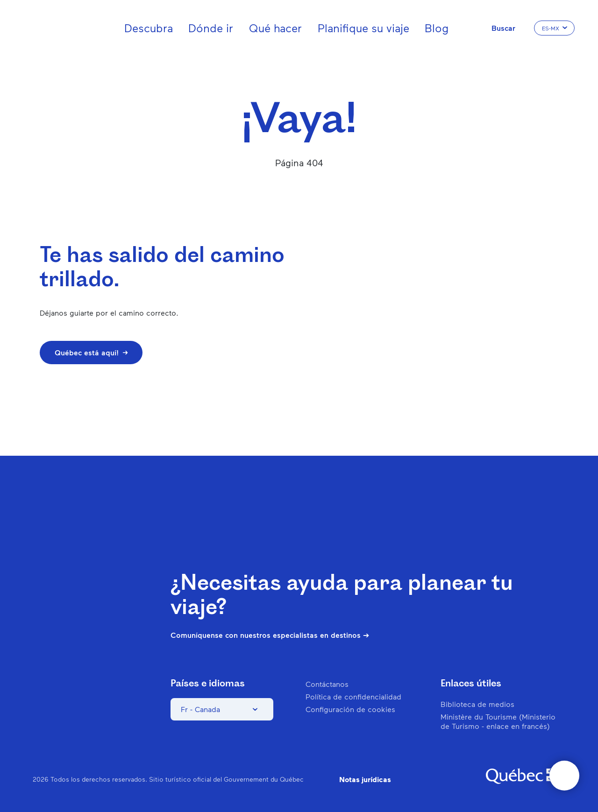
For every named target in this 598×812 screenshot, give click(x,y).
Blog (436, 28)
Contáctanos (327, 683)
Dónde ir (210, 28)
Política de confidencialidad (353, 696)
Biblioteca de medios (477, 703)
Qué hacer (275, 28)
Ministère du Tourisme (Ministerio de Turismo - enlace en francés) (498, 721)
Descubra (148, 28)
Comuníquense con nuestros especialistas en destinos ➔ (270, 635)
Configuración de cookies (350, 709)
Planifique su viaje (363, 28)
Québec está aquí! (91, 352)
